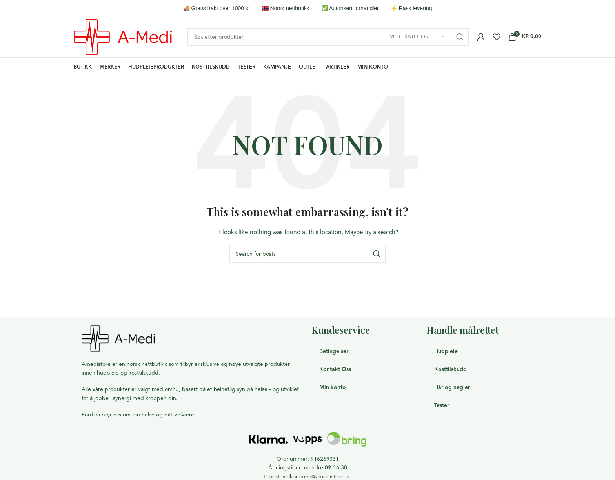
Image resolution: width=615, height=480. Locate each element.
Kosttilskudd (450, 369)
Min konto (332, 387)
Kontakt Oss (335, 369)
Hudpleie (446, 351)
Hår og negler (452, 387)
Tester (441, 405)
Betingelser (333, 351)
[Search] (328, 37)
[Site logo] (123, 36)
